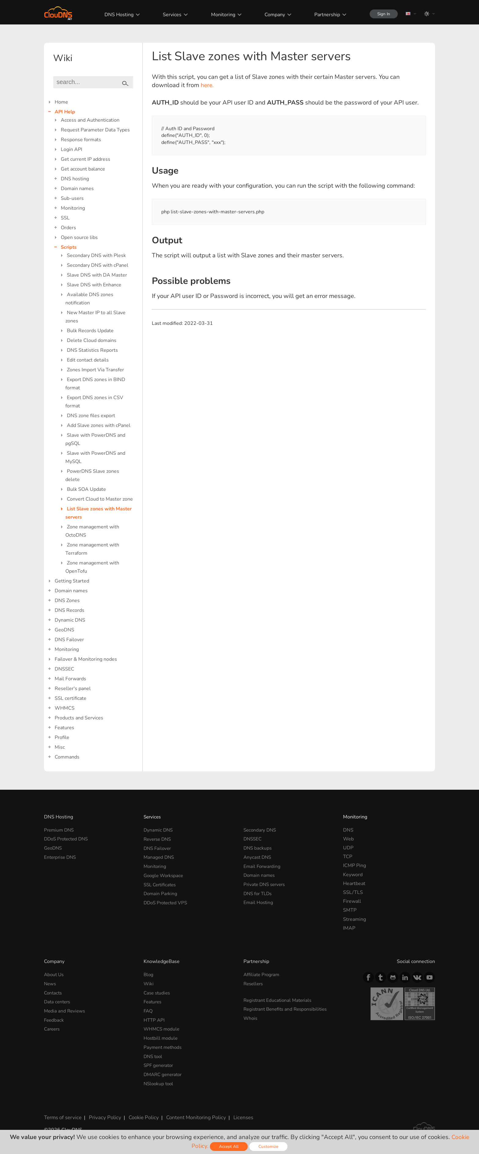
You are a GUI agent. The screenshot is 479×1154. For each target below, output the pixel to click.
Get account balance (83, 169)
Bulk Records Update (90, 330)
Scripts (69, 247)
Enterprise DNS (61, 856)
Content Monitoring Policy (190, 1115)
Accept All (229, 1146)
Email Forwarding (262, 865)
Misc (60, 747)
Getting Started (72, 581)
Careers (52, 1028)
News (50, 983)
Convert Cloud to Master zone (100, 499)
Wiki (149, 983)
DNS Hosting (115, 14)
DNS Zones (67, 600)
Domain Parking (161, 892)
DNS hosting (75, 178)
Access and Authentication (90, 120)
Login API (71, 149)
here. (207, 85)
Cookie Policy (139, 1115)
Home (61, 102)
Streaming (354, 919)
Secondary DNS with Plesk (96, 255)
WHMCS (65, 708)
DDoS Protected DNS (68, 839)
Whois (250, 1017)
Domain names (77, 188)
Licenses (236, 1115)
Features (64, 727)
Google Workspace (165, 874)
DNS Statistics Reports (92, 350)
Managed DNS (159, 856)
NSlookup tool (159, 1081)
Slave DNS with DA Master (97, 275)
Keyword (353, 874)
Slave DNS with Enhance (94, 284)
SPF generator (159, 1063)
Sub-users (72, 198)
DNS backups (258, 847)
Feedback (54, 1019)
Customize (269, 1146)
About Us (54, 974)
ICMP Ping (354, 865)
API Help (65, 111)
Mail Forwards (70, 678)
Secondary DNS (260, 830)
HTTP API (155, 1019)
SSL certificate (70, 698)
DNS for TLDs (258, 892)
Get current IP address (85, 159)
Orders (68, 227)
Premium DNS (60, 830)
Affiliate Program (262, 974)
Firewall (352, 901)
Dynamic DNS (70, 620)
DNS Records (69, 610)
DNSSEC (64, 669)
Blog (149, 974)
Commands (67, 757)
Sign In (382, 14)
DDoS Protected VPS (167, 901)
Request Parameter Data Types (95, 130)
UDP (348, 847)
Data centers (58, 1001)
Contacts (53, 992)
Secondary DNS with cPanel (97, 265)
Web (348, 839)
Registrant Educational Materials (279, 1000)
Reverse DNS (159, 839)
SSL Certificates (161, 883)
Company (271, 14)
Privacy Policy (103, 1115)
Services (169, 14)
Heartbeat (354, 883)
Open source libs (79, 237)
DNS (348, 830)
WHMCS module (162, 1028)
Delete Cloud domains (91, 340)
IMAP (349, 928)
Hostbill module (161, 1037)
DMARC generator (164, 1072)
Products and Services (79, 718)
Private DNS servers (265, 883)
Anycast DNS (258, 856)
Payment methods (164, 1046)
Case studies (158, 992)
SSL (65, 218)
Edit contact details (88, 360)
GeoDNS (64, 630)
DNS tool (154, 1055)
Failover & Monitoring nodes (86, 659)
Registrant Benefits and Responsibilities (287, 1008)
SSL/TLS (353, 892)
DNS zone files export (91, 415)
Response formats (81, 139)
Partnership (324, 14)
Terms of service (62, 1115)
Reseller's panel (73, 688)
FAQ (148, 1010)
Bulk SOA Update (86, 489)
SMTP (350, 910)
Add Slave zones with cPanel (98, 425)
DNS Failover (69, 639)
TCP (347, 856)
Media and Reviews (65, 1010)
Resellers (254, 983)
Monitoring (220, 14)
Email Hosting (258, 901)
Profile (62, 737)
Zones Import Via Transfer (95, 369)
